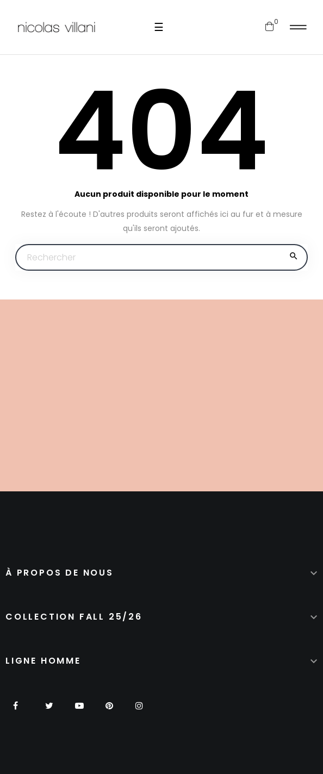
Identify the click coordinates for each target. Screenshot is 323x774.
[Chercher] (161, 257)
